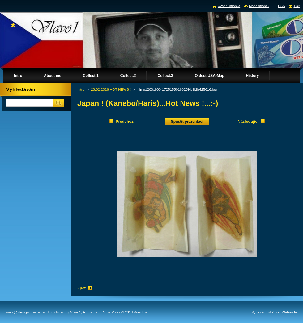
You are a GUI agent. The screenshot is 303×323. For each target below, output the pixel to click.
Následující (247, 121)
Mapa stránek (259, 6)
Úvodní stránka (229, 6)
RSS (281, 6)
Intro (80, 89)
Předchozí (125, 121)
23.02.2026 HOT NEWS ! (111, 89)
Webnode (289, 312)
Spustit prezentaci (187, 121)
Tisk (296, 6)
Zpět (81, 288)
